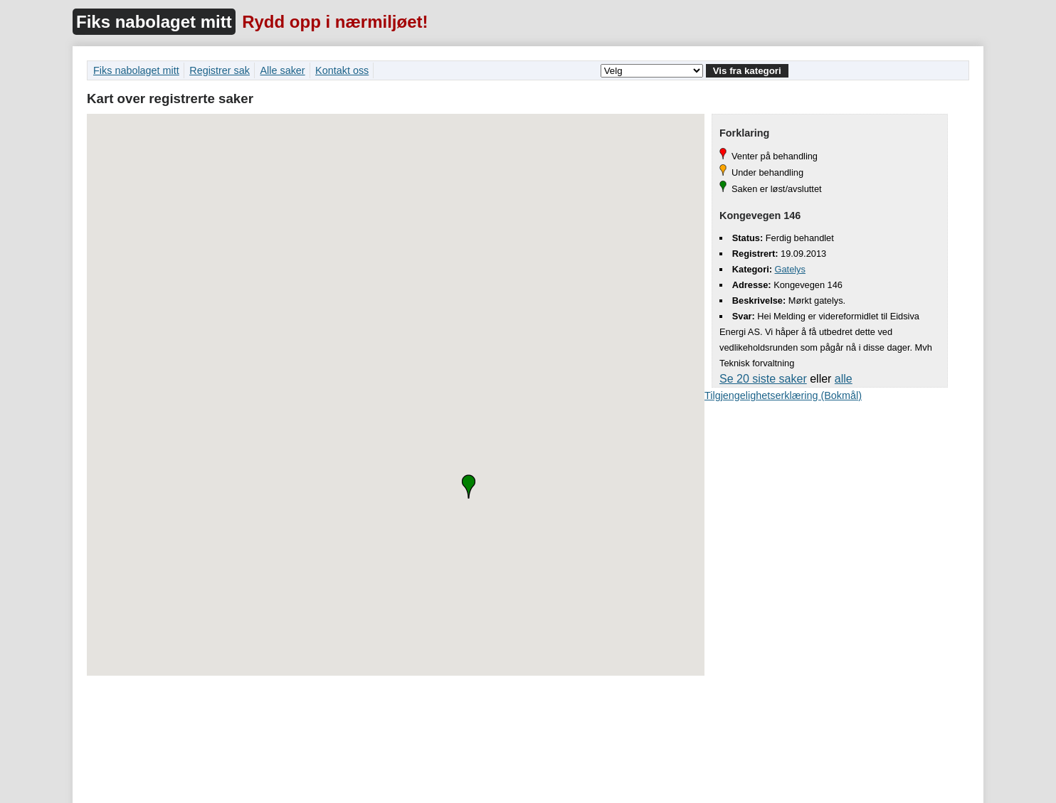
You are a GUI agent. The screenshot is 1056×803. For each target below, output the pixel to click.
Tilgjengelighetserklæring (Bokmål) (783, 395)
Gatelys (790, 269)
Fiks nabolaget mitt (154, 21)
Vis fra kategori (747, 70)
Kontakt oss (342, 70)
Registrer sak (219, 70)
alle (843, 379)
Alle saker (282, 70)
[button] (468, 486)
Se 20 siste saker (763, 379)
